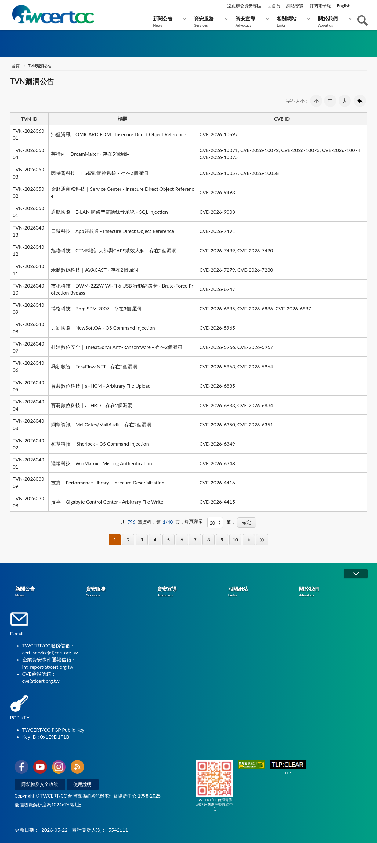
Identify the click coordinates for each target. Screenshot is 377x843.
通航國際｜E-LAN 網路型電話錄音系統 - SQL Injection (109, 212)
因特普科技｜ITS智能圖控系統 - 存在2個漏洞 (99, 173)
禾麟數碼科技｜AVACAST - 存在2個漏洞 (94, 270)
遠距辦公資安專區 (244, 5)
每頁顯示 (193, 521)
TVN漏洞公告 (40, 65)
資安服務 (209, 21)
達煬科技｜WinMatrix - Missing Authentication (101, 463)
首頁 (16, 65)
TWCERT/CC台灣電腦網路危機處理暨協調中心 (214, 785)
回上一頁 (360, 101)
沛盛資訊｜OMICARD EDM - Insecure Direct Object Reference (118, 134)
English (343, 5)
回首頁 (273, 5)
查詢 (362, 20)
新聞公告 (168, 21)
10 (235, 539)
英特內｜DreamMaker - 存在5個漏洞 (90, 154)
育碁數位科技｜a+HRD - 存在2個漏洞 (91, 405)
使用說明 (82, 784)
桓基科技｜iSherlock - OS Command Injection (100, 444)
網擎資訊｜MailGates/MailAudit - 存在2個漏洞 (101, 424)
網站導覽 (294, 5)
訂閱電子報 (320, 5)
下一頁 (249, 539)
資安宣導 (251, 21)
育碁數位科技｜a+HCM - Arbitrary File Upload (101, 386)
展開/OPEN (356, 573)
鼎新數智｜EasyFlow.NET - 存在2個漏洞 (94, 366)
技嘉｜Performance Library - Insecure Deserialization (108, 482)
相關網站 (292, 21)
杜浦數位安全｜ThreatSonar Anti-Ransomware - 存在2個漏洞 (117, 347)
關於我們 (333, 21)
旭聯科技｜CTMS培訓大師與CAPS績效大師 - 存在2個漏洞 (113, 250)
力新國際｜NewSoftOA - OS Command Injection (103, 328)
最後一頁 (262, 539)
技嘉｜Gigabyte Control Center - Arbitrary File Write (107, 502)
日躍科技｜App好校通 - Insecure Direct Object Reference (112, 231)
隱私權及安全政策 (39, 784)
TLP (288, 767)
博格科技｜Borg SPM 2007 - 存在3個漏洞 (96, 308)
